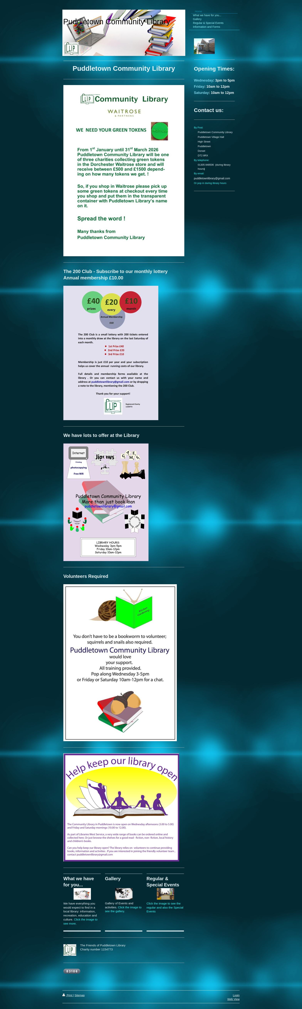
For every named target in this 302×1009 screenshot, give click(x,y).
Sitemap (80, 995)
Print (67, 995)
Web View (233, 999)
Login (236, 995)
